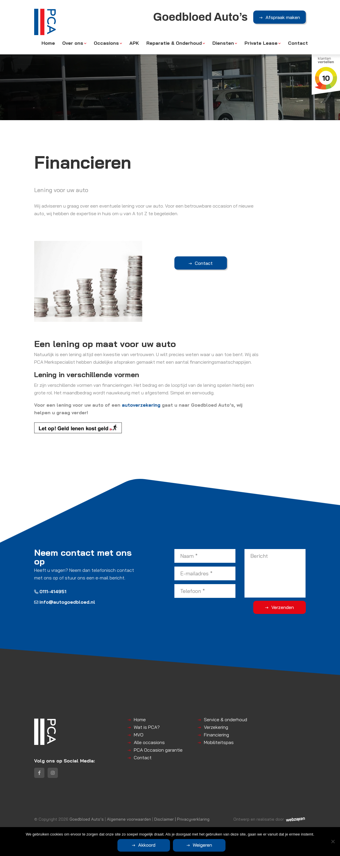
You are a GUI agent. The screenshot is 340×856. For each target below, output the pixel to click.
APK (134, 43)
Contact (298, 43)
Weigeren (202, 845)
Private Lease (260, 43)
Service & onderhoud (225, 719)
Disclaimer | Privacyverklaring (181, 819)
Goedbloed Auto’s (87, 819)
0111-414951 (50, 591)
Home (48, 43)
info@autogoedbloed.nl (64, 602)
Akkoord (146, 845)
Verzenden (282, 607)
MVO (138, 735)
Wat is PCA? (147, 727)
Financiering (216, 735)
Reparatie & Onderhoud (174, 43)
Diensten (223, 43)
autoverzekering (141, 405)
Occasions (106, 43)
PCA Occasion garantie (158, 750)
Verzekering (216, 727)
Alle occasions (149, 742)
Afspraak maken (283, 17)
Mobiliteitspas (219, 742)
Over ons (72, 43)
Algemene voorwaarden (129, 819)
